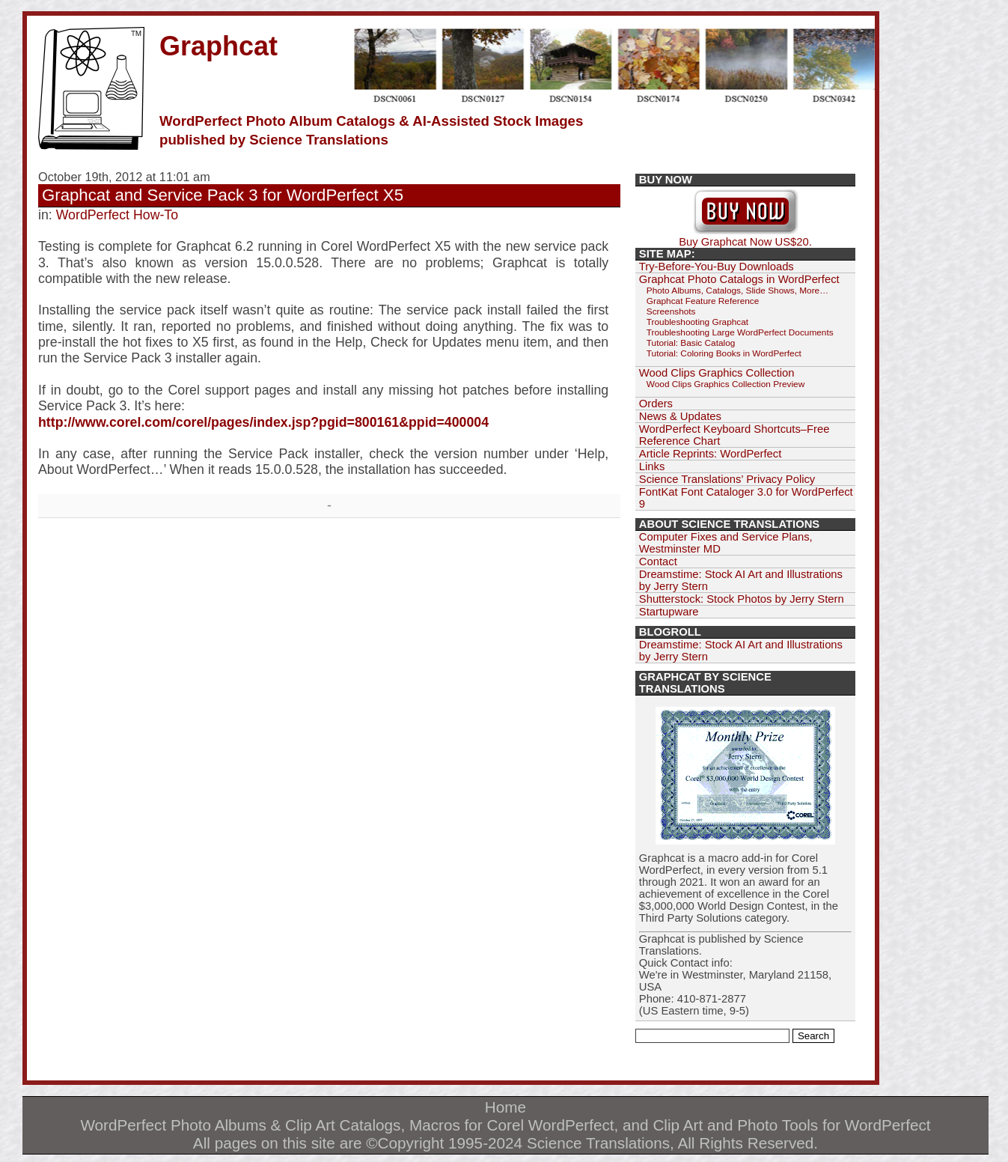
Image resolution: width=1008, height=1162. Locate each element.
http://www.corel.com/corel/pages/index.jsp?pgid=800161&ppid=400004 (263, 422)
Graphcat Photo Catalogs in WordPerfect (739, 279)
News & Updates (680, 416)
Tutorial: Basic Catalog (691, 343)
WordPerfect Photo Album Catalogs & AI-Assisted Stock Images (371, 121)
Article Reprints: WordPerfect (710, 454)
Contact (658, 562)
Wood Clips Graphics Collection (717, 373)
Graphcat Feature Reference (703, 301)
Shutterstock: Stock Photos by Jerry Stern (741, 599)
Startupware (669, 612)
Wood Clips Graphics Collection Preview (725, 384)
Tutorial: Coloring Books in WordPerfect (724, 353)
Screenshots (671, 311)
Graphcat (218, 46)
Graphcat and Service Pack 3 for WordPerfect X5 (222, 195)
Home (505, 1107)
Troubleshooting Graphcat (697, 322)
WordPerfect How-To (117, 214)
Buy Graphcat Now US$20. (745, 237)
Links (652, 466)
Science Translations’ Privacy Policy (727, 479)
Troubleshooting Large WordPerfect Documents (740, 332)
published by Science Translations (273, 139)
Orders (656, 404)
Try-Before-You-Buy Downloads (716, 267)
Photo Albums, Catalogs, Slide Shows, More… (737, 290)
